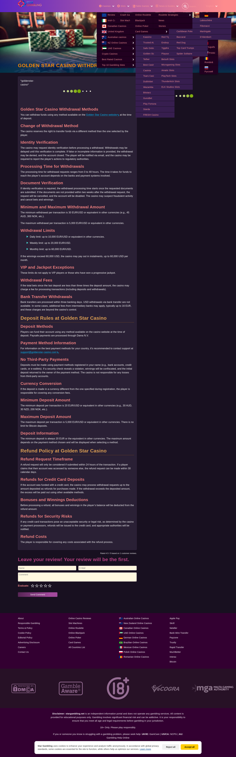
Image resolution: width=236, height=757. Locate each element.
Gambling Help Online (118, 738)
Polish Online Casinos (134, 652)
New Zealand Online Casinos (138, 623)
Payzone (174, 638)
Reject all (170, 747)
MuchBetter (175, 652)
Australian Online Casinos (136, 618)
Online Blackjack (76, 633)
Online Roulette (76, 628)
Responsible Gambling (29, 623)
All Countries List (76, 647)
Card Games (74, 642)
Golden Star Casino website (101, 115)
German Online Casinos (135, 638)
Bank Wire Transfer (179, 633)
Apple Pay (175, 618)
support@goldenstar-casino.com (38, 352)
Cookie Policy (24, 633)
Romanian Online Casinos (136, 657)
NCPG (173, 734)
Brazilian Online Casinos (135, 642)
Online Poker (74, 638)
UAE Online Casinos (134, 633)
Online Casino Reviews (79, 618)
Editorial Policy (25, 638)
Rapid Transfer (177, 647)
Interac (173, 657)
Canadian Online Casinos (136, 628)
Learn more (145, 749)
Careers (22, 647)
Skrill (172, 623)
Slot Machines (75, 623)
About (21, 618)
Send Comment (37, 595)
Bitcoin (173, 662)
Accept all (190, 747)
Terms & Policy (25, 628)
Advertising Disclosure (29, 642)
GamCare (154, 734)
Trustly (173, 642)
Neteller (173, 628)
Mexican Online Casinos (135, 647)
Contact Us (23, 652)
